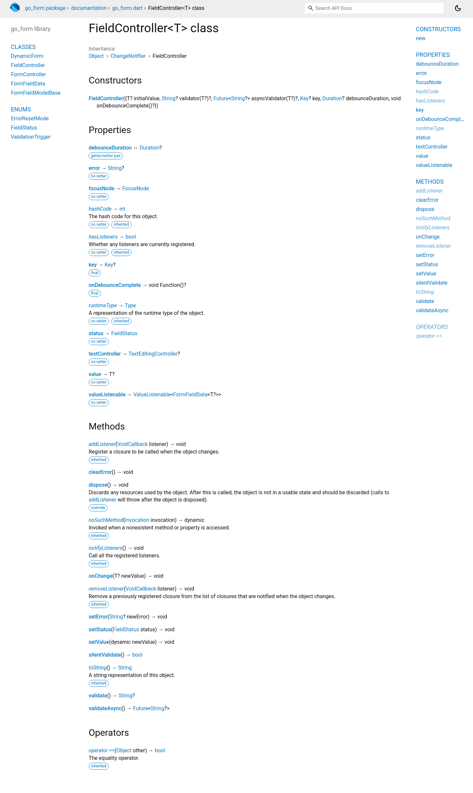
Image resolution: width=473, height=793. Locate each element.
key (93, 265)
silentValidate (105, 655)
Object (96, 56)
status (96, 333)
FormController (28, 74)
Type (130, 305)
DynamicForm (27, 56)
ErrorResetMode (30, 118)
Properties (433, 54)
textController (105, 354)
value (95, 374)
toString (97, 668)
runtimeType (103, 305)
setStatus (100, 629)
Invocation (137, 520)
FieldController (106, 98)
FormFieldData (190, 394)
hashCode (100, 209)
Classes (23, 46)
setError (98, 617)
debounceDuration (110, 148)
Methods (430, 181)
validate (98, 695)
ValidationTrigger (31, 137)
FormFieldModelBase (35, 93)
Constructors (438, 29)
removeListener (106, 589)
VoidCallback (132, 444)
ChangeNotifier (128, 56)
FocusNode (135, 188)
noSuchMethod (106, 520)
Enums (21, 109)
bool (130, 237)
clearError (100, 472)
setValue (99, 642)
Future (221, 98)
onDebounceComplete (115, 285)
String (168, 98)
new (420, 38)
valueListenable (107, 394)
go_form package (45, 8)
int (122, 209)
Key (304, 98)
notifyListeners (106, 548)
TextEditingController (153, 354)
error (94, 168)
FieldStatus (124, 333)
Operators (432, 326)
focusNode (101, 188)
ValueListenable (151, 394)
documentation (89, 8)
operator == (102, 750)
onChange (101, 576)
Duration (332, 98)
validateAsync (105, 708)
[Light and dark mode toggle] (458, 8)
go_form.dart (127, 8)
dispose (98, 485)
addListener (102, 444)
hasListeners (103, 237)
